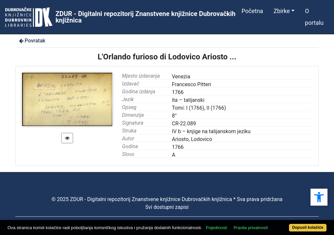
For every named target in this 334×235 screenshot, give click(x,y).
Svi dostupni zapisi (167, 207)
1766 (178, 147)
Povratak (31, 41)
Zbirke (282, 11)
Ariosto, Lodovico (192, 139)
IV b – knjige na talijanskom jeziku (211, 131)
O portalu (314, 17)
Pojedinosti (233, 216)
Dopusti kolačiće (289, 224)
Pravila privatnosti (267, 216)
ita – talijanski (188, 100)
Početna (252, 11)
